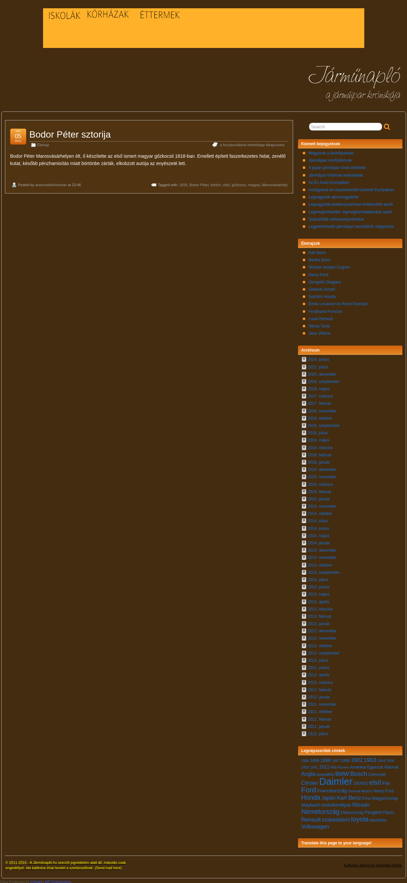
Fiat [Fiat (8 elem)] (386, 781)
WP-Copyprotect (58, 880)
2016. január (319, 460)
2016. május (319, 438)
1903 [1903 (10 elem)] (370, 758)
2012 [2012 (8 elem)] (324, 765)
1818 (183, 183)
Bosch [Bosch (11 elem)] (358, 772)
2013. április (319, 600)
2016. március (320, 446)
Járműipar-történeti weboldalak (336, 173)
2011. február (319, 717)
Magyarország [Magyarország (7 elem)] (385, 796)
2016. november (322, 409)
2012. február (319, 688)
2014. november (322, 504)
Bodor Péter (199, 183)
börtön (216, 183)
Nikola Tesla (319, 324)
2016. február (319, 453)
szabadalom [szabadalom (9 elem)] (336, 818)
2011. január (319, 725)
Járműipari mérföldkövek (330, 158)
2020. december (322, 372)
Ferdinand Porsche (325, 310)
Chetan (36, 880)
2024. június (319, 358)
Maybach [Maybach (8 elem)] (310, 803)
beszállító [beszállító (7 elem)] (325, 773)
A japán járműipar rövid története (337, 166)
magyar (254, 183)
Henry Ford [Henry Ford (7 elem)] (383, 789)
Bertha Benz (320, 258)
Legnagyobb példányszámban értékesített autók (351, 202)
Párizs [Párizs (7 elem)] (388, 811)
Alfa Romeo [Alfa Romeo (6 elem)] (340, 766)
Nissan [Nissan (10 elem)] (361, 803)
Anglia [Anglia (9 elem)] (308, 772)
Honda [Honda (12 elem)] (310, 795)
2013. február (319, 614)
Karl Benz (317, 251)
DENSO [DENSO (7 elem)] (361, 781)
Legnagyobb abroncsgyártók (334, 195)
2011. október (320, 710)
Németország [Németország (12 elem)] (320, 810)
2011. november (322, 702)
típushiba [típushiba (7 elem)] (378, 818)
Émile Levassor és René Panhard (338, 302)
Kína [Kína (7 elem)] (366, 796)
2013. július (318, 578)
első (226, 183)
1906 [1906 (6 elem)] (390, 759)
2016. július (318, 431)
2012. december (322, 629)
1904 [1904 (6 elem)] (381, 759)
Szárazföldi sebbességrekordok (336, 217)
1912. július (318, 732)
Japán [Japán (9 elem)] (328, 796)
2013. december (322, 548)
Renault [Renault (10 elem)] (311, 818)
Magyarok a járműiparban (331, 151)
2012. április (319, 673)
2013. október (320, 563)
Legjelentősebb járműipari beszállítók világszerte (351, 225)
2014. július (318, 519)
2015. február (319, 490)
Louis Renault (321, 317)
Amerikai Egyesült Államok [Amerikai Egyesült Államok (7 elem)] (374, 765)
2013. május (319, 592)
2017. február (319, 401)
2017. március (320, 394)
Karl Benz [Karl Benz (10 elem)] (349, 796)
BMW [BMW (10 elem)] (342, 772)
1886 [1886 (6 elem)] (305, 759)
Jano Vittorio (320, 331)
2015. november (322, 475)
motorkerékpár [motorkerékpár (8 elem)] (336, 803)
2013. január (319, 622)
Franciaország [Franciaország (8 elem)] (332, 789)
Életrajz (43, 143)
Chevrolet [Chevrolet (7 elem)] (377, 773)
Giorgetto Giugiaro (325, 280)
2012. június (319, 666)
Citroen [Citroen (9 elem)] (309, 781)
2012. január (319, 695)
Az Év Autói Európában (329, 181)
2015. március (320, 483)
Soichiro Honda (322, 295)
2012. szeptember (324, 651)
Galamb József (322, 287)
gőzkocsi (239, 183)
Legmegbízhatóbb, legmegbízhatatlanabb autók (351, 210)
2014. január (319, 541)
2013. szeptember (324, 570)
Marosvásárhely (275, 183)
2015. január (319, 497)
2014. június (319, 527)
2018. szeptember (324, 380)
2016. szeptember (324, 424)
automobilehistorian (51, 183)
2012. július (318, 658)
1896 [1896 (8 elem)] (325, 758)
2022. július (318, 365)
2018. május (319, 387)
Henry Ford (319, 273)
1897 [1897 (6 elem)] (336, 759)
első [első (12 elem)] (375, 780)
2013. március (320, 607)
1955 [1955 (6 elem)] (305, 766)
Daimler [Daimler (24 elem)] (336, 779)
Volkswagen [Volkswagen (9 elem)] (315, 825)
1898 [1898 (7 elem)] (345, 759)
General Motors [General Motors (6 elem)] (360, 789)
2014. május (319, 534)
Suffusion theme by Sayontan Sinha (373, 863)
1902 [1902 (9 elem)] (357, 758)
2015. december (322, 468)
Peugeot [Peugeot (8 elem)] (373, 810)
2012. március (320, 681)
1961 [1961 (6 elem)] (314, 766)
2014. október (320, 512)
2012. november (322, 636)
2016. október (320, 416)
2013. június (319, 585)
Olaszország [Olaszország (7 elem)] (352, 811)
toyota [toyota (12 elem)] (360, 817)
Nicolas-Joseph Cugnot (329, 265)
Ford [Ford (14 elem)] (308, 788)
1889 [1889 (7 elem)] (315, 759)
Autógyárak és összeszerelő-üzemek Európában (351, 188)
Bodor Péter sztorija (70, 133)
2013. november (322, 556)
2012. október (320, 644)
